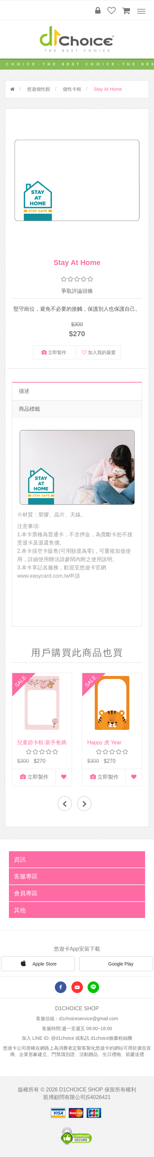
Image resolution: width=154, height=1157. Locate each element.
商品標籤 (29, 409)
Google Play (116, 964)
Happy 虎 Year (104, 742)
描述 (24, 391)
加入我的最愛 (99, 352)
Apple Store (38, 963)
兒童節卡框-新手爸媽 (41, 742)
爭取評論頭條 (77, 291)
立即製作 (54, 352)
